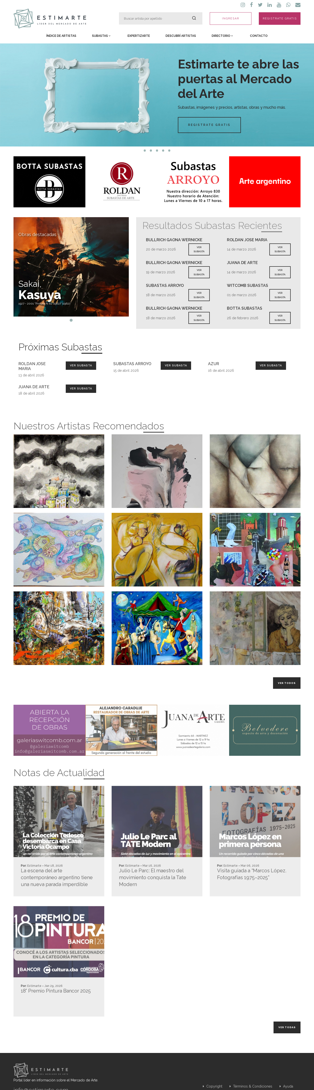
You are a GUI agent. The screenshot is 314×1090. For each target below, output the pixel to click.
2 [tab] (151, 150)
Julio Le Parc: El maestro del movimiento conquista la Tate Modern (152, 896)
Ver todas (287, 1027)
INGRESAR (230, 18)
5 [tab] (169, 150)
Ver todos (287, 683)
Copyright (212, 1086)
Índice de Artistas (61, 36)
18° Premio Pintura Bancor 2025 (56, 1010)
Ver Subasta (81, 365)
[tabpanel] (157, 94)
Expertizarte (139, 36)
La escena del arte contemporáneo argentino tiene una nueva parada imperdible (57, 896)
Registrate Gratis (209, 125)
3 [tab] (157, 150)
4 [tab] (163, 150)
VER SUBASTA (199, 249)
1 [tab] (145, 150)
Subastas (101, 36)
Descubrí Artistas (181, 36)
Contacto (259, 36)
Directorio (222, 36)
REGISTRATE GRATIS (280, 18)
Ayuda (286, 1086)
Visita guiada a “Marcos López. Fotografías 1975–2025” (251, 893)
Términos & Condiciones (251, 1086)
